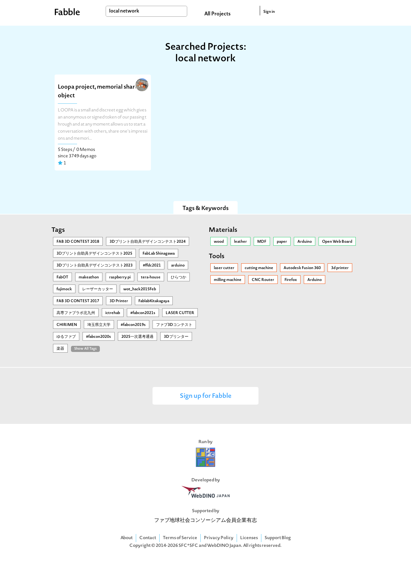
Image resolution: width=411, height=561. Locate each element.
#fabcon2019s (133, 325)
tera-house (151, 277)
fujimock (64, 289)
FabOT (62, 277)
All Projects (217, 14)
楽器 (60, 349)
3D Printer (118, 301)
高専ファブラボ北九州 (76, 313)
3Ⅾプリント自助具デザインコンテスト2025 (94, 254)
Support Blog (278, 538)
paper (282, 242)
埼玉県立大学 (98, 325)
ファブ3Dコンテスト (174, 325)
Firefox (290, 280)
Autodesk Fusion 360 (302, 268)
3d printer (340, 268)
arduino (178, 265)
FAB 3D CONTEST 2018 (78, 242)
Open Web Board (337, 242)
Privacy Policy (218, 538)
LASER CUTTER (180, 313)
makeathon (89, 277)
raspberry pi (120, 277)
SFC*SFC (188, 545)
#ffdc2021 (152, 265)
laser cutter (224, 268)
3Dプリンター (176, 337)
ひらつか (178, 277)
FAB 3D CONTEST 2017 (78, 301)
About (126, 538)
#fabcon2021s (142, 313)
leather (240, 242)
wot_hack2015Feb (139, 289)
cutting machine (259, 268)
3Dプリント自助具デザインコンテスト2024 (147, 242)
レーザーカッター (97, 289)
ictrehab (112, 313)
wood (219, 242)
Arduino (304, 242)
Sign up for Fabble (206, 396)
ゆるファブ (66, 337)
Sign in (269, 12)
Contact (147, 538)
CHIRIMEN (67, 325)
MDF (262, 242)
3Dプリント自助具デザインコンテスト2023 (95, 265)
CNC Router (263, 280)
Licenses (249, 538)
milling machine (227, 280)
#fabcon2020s (98, 337)
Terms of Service (180, 538)
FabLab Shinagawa (159, 254)
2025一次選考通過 (137, 337)
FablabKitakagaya (153, 301)
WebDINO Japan (224, 545)
